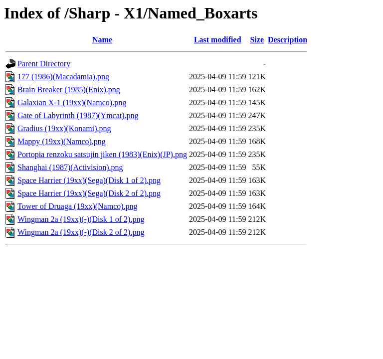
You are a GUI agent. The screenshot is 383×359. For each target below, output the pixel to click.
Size (257, 39)
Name (102, 39)
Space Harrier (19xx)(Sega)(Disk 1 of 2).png (89, 180)
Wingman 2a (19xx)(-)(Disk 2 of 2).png (80, 232)
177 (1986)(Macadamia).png (63, 76)
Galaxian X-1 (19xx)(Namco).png (71, 102)
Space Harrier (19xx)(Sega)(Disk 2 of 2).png (89, 193)
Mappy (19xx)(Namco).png (61, 141)
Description (287, 39)
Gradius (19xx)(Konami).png (64, 128)
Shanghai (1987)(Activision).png (70, 167)
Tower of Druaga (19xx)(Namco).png (77, 206)
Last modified (217, 39)
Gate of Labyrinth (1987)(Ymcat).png (78, 115)
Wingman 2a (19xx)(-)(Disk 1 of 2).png (80, 219)
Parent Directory (43, 63)
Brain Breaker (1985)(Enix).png (68, 89)
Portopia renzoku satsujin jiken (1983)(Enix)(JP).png (102, 154)
